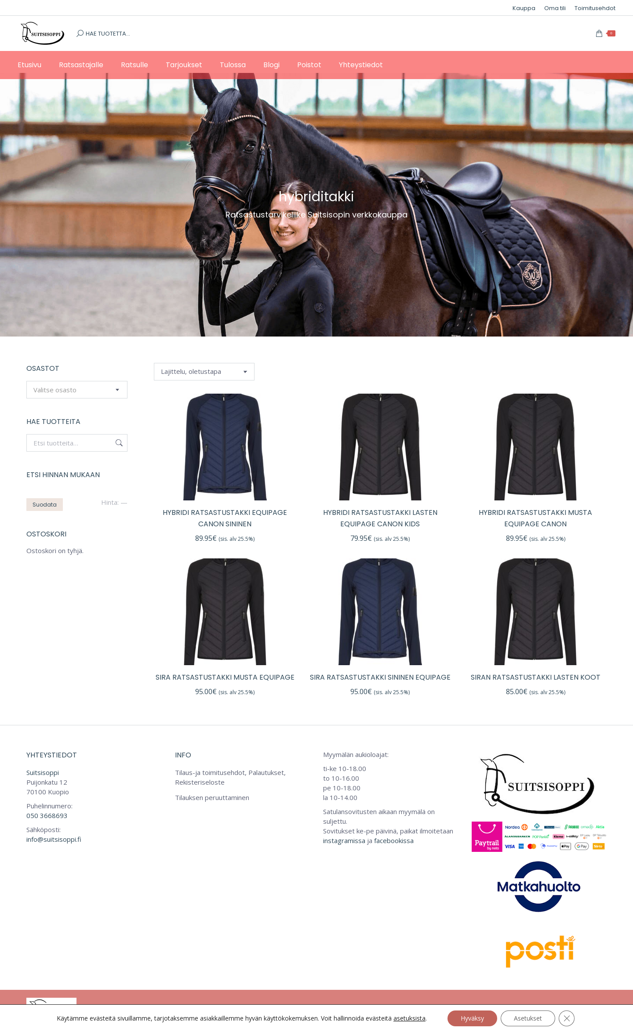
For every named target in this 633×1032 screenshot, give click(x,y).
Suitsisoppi (42, 772)
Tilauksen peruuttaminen (212, 797)
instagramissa (344, 840)
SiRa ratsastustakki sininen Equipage (380, 677)
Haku (118, 443)
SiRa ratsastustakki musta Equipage (225, 677)
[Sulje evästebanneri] (567, 1018)
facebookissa (394, 840)
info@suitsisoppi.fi (53, 839)
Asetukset (528, 1018)
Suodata (45, 504)
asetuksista (409, 1018)
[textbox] (54, 390)
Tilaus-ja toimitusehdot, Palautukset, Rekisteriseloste (230, 777)
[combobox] (76, 389)
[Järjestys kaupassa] (204, 371)
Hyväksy (472, 1018)
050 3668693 (47, 815)
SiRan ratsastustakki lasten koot (535, 677)
